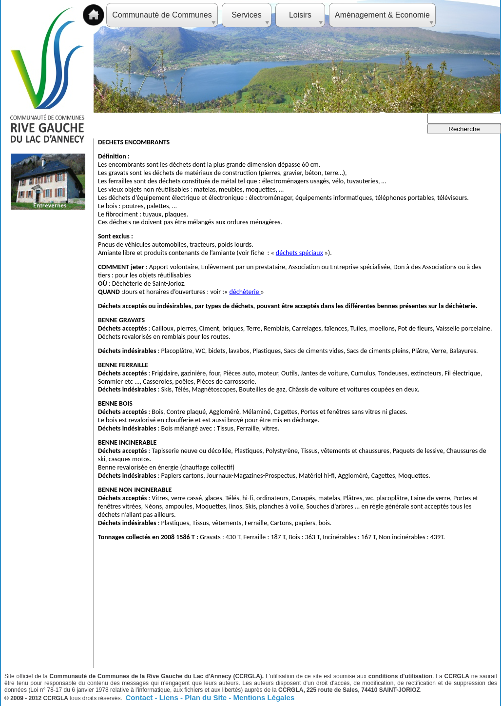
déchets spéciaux (299, 253)
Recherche (464, 129)
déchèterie (244, 292)
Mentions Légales (263, 697)
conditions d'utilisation (400, 676)
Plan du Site (207, 697)
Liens (169, 697)
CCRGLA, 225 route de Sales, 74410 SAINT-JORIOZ (349, 689)
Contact (140, 697)
